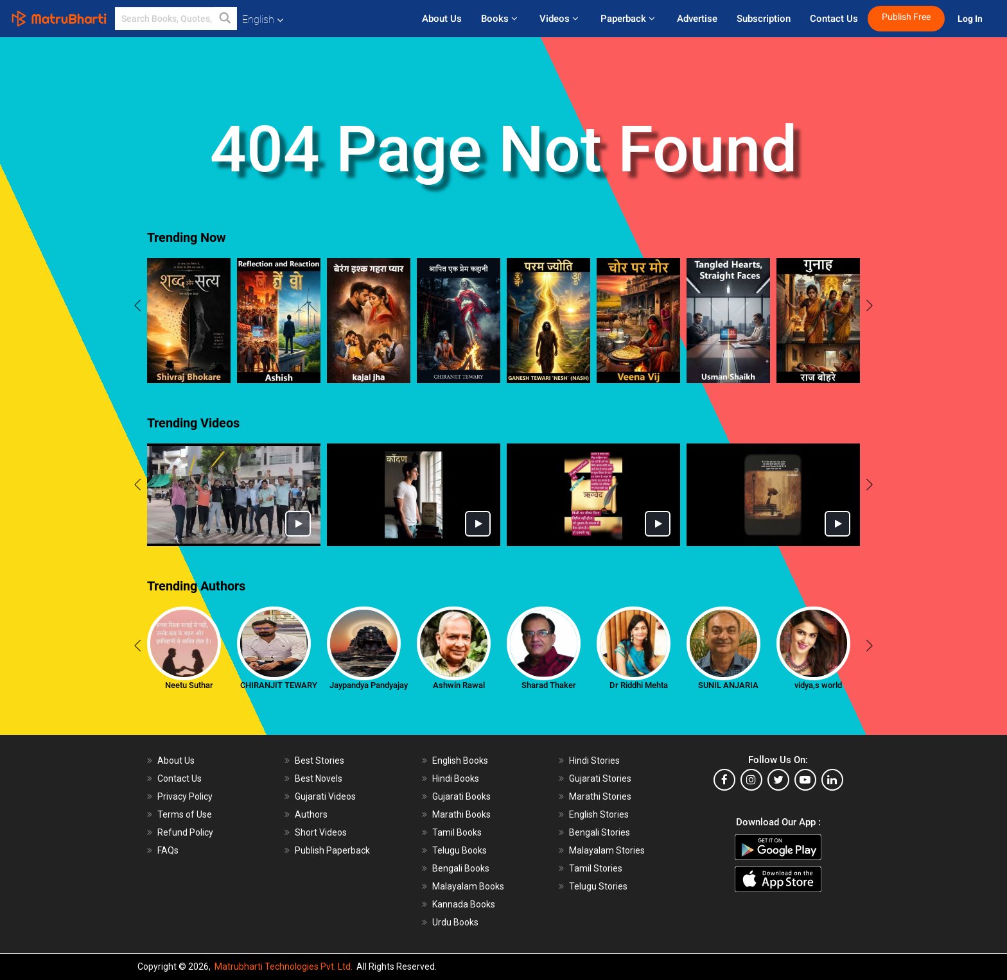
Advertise (697, 19)
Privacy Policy (185, 796)
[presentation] (137, 307)
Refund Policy (185, 832)
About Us (442, 19)
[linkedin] (832, 780)
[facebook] (724, 780)
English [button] (262, 19)
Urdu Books (455, 922)
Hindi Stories (594, 760)
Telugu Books (459, 850)
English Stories (599, 814)
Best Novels (318, 778)
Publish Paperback (332, 850)
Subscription (764, 19)
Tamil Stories (595, 868)
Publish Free (906, 17)
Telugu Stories (598, 886)
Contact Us (834, 19)
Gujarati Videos (325, 796)
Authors (311, 814)
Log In (971, 19)
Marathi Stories (600, 796)
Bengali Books (460, 868)
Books (500, 19)
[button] (225, 18)
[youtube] (805, 780)
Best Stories (319, 760)
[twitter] (778, 780)
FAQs (168, 850)
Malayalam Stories (607, 850)
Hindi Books (455, 778)
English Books (460, 760)
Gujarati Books (461, 796)
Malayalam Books (468, 886)
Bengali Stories (599, 832)
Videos (560, 19)
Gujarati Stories (600, 778)
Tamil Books (457, 832)
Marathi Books (461, 814)
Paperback (629, 19)
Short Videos (321, 832)
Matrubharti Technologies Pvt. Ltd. (284, 966)
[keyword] (176, 18)
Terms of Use (184, 814)
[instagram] (751, 780)
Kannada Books (463, 904)
